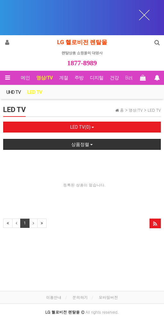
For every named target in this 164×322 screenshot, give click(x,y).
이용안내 (53, 297)
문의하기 (80, 297)
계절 (63, 78)
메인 (25, 78)
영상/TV (44, 78)
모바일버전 (108, 297)
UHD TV (13, 92)
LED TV (34, 92)
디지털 (96, 78)
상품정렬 (82, 144)
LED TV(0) (82, 127)
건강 (114, 78)
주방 (78, 78)
